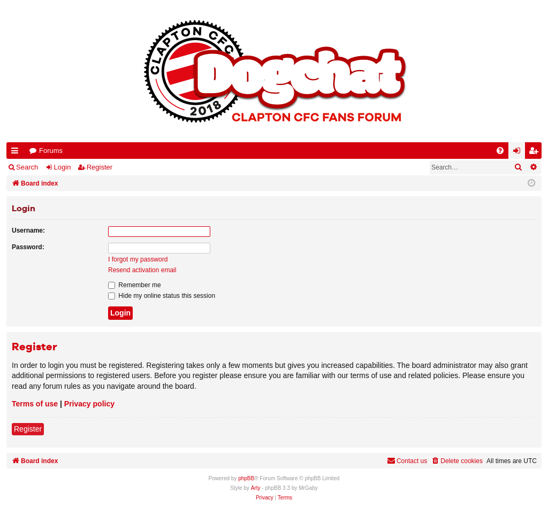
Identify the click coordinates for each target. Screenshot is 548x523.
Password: (28, 247)
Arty (256, 488)
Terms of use (35, 403)
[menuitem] (500, 150)
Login (62, 167)
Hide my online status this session (161, 295)
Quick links (17, 153)
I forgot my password (138, 259)
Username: (28, 230)
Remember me (134, 285)
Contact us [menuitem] (407, 461)
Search (27, 167)
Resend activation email (142, 270)
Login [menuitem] (519, 153)
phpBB (246, 478)
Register (99, 167)
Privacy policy (89, 403)
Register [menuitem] (536, 153)
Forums (51, 151)
